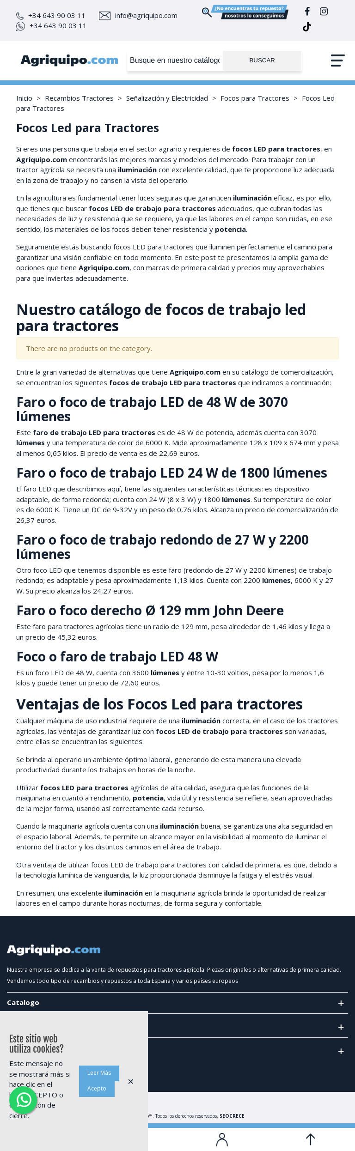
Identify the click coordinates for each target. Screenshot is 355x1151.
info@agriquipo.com (138, 15)
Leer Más (99, 1073)
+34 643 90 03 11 (51, 15)
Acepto (96, 1088)
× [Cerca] (131, 1081)
